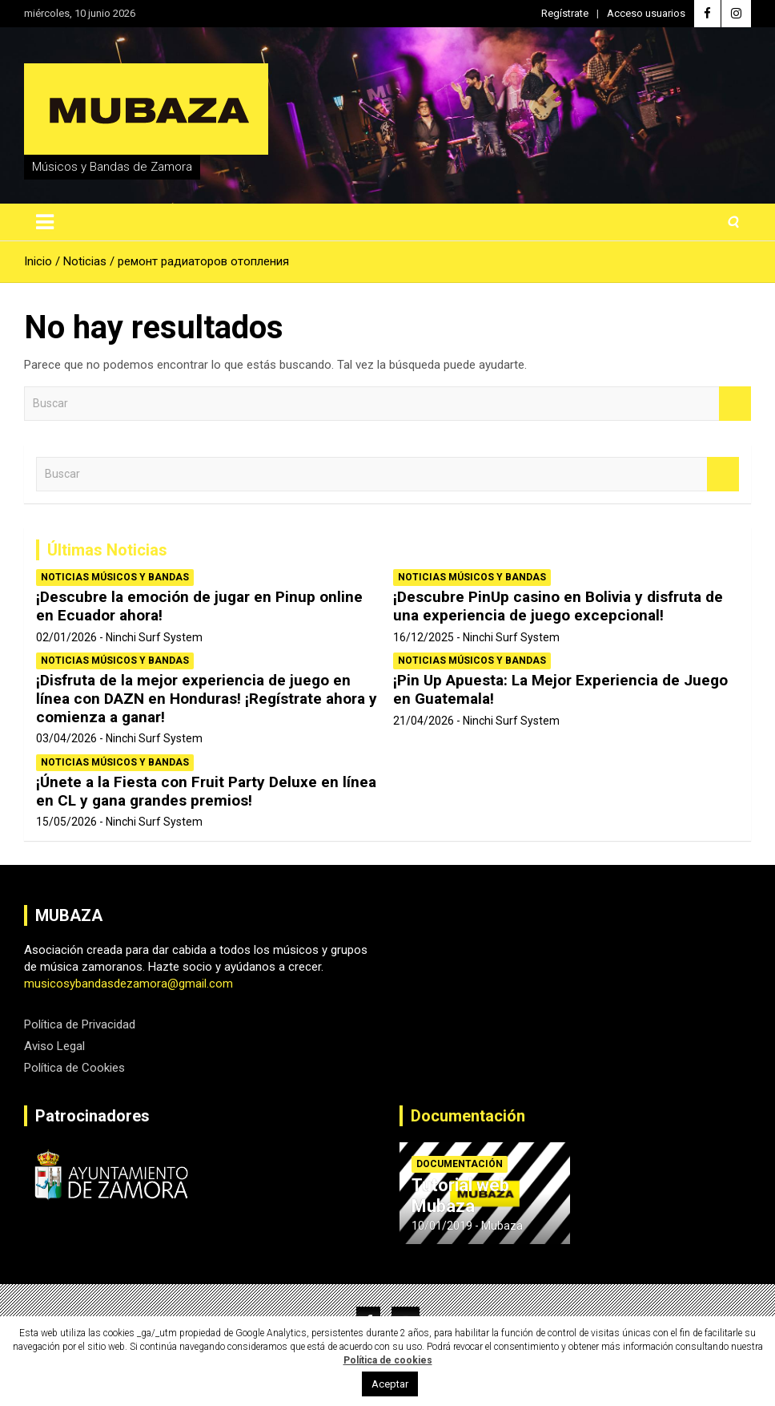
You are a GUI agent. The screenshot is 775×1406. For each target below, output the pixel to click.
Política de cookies (387, 1360)
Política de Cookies (74, 1068)
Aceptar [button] (389, 1384)
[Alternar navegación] (45, 222)
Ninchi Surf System (154, 637)
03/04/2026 (66, 738)
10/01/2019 (442, 1225)
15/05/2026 (66, 821)
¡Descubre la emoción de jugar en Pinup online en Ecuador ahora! (199, 606)
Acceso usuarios (646, 13)
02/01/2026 (66, 637)
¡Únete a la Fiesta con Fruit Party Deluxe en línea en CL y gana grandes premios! (206, 791)
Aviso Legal (54, 1046)
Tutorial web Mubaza (460, 1195)
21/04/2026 (423, 720)
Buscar (735, 403)
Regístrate (564, 13)
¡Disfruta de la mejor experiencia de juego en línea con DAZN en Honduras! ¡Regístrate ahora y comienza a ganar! (206, 698)
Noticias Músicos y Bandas (115, 577)
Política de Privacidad (79, 1024)
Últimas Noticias (107, 550)
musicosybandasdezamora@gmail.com (128, 983)
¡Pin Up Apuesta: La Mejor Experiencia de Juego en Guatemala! (560, 689)
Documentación (468, 1115)
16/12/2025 (423, 637)
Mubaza (502, 1225)
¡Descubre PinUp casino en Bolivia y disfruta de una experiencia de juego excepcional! (558, 606)
